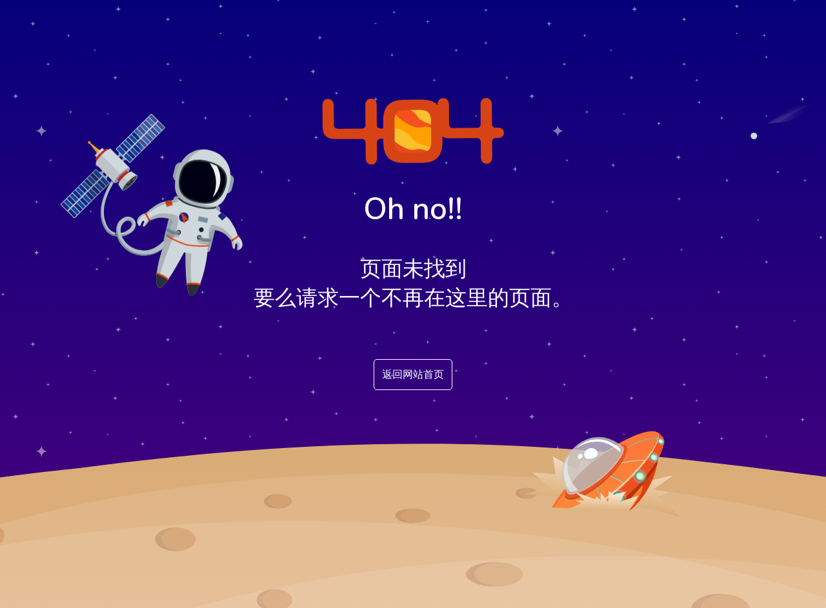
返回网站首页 (413, 375)
